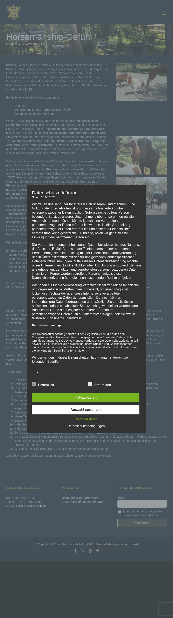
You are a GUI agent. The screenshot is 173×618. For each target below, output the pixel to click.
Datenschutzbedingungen (86, 426)
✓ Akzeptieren (86, 397)
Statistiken (99, 384)
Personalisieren (86, 419)
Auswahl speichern (86, 409)
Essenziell (43, 384)
